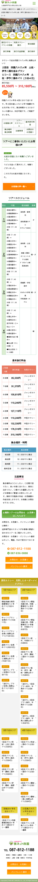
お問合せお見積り (30, 130)
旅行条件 (31, 51)
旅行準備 (6, 51)
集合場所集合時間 (8, 130)
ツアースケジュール (19, 123)
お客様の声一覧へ (19, 186)
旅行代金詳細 (19, 51)
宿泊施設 (31, 44)
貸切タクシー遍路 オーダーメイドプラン (21, 9)
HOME (4, 9)
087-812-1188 (21, 849)
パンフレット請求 (19, 566)
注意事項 (19, 130)
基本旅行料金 (30, 123)
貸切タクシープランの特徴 (6, 43)
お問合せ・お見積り (19, 559)
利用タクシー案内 (19, 43)
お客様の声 (8, 123)
